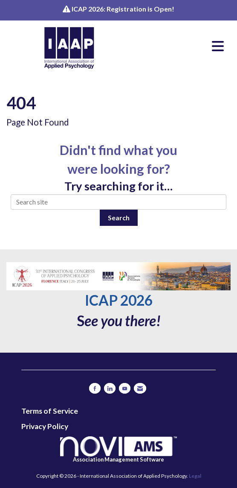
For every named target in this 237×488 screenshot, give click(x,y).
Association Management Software (118, 449)
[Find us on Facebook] (95, 388)
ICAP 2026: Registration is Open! (123, 9)
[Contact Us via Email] (140, 388)
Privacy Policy (44, 426)
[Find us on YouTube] (124, 388)
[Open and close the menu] (180, 46)
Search (119, 217)
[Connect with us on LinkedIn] (110, 388)
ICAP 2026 (119, 300)
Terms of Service (49, 410)
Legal (195, 476)
